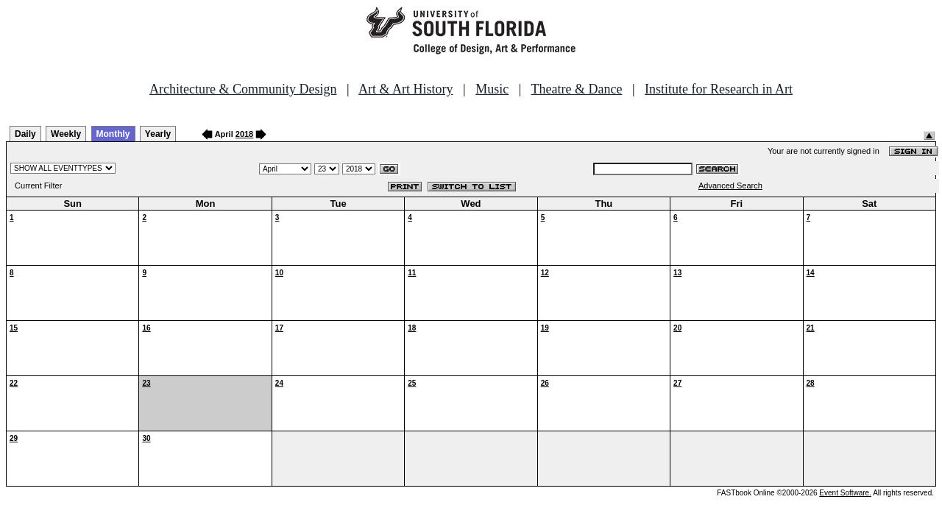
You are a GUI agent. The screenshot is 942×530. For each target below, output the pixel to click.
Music (492, 89)
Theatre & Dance (576, 89)
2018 (244, 134)
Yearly (158, 134)
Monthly (113, 134)
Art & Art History (405, 89)
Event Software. (845, 493)
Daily (25, 134)
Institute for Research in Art (719, 89)
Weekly (66, 134)
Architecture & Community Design (242, 89)
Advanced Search (730, 185)
